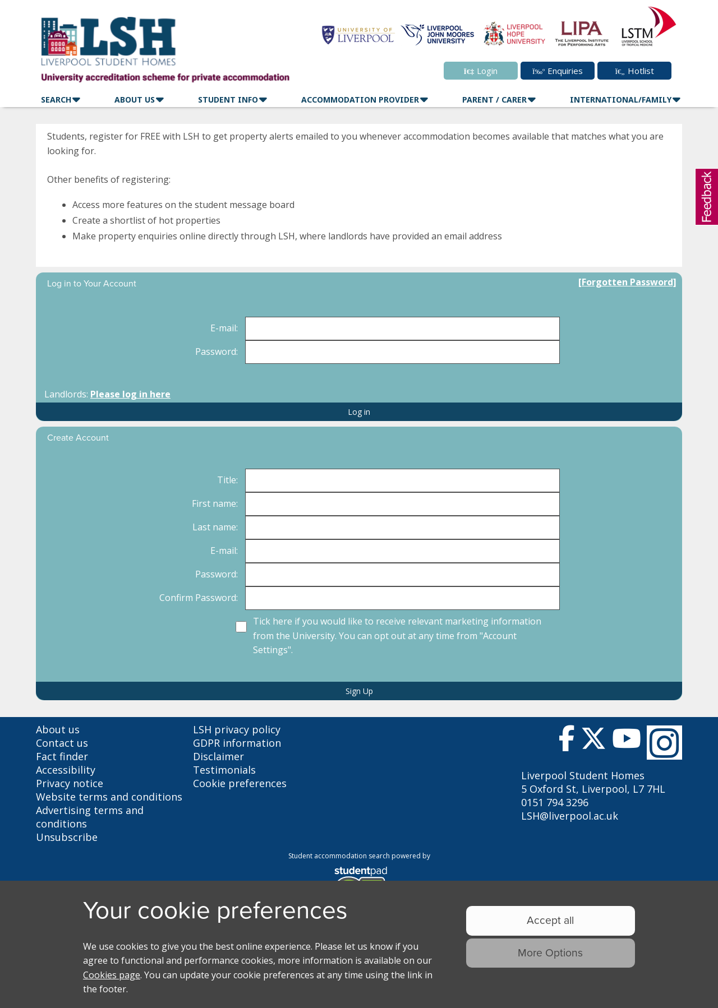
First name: (215, 503)
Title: (227, 480)
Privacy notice (69, 783)
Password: (216, 351)
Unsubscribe (67, 837)
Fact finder (62, 756)
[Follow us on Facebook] (567, 741)
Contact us (62, 743)
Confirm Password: (198, 597)
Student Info (228, 99)
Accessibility (65, 769)
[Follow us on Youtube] (626, 741)
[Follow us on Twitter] (593, 741)
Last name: (215, 527)
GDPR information (237, 743)
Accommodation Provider (360, 99)
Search (56, 99)
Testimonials (224, 769)
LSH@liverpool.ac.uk (569, 815)
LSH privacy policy (236, 729)
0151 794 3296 (554, 802)
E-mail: (224, 328)
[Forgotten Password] (627, 282)
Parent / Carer (494, 99)
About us (58, 729)
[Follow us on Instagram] (664, 742)
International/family (620, 99)
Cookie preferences (240, 783)
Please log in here (130, 394)
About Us (134, 99)
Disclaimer (218, 756)
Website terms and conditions (109, 796)
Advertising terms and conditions (90, 816)
